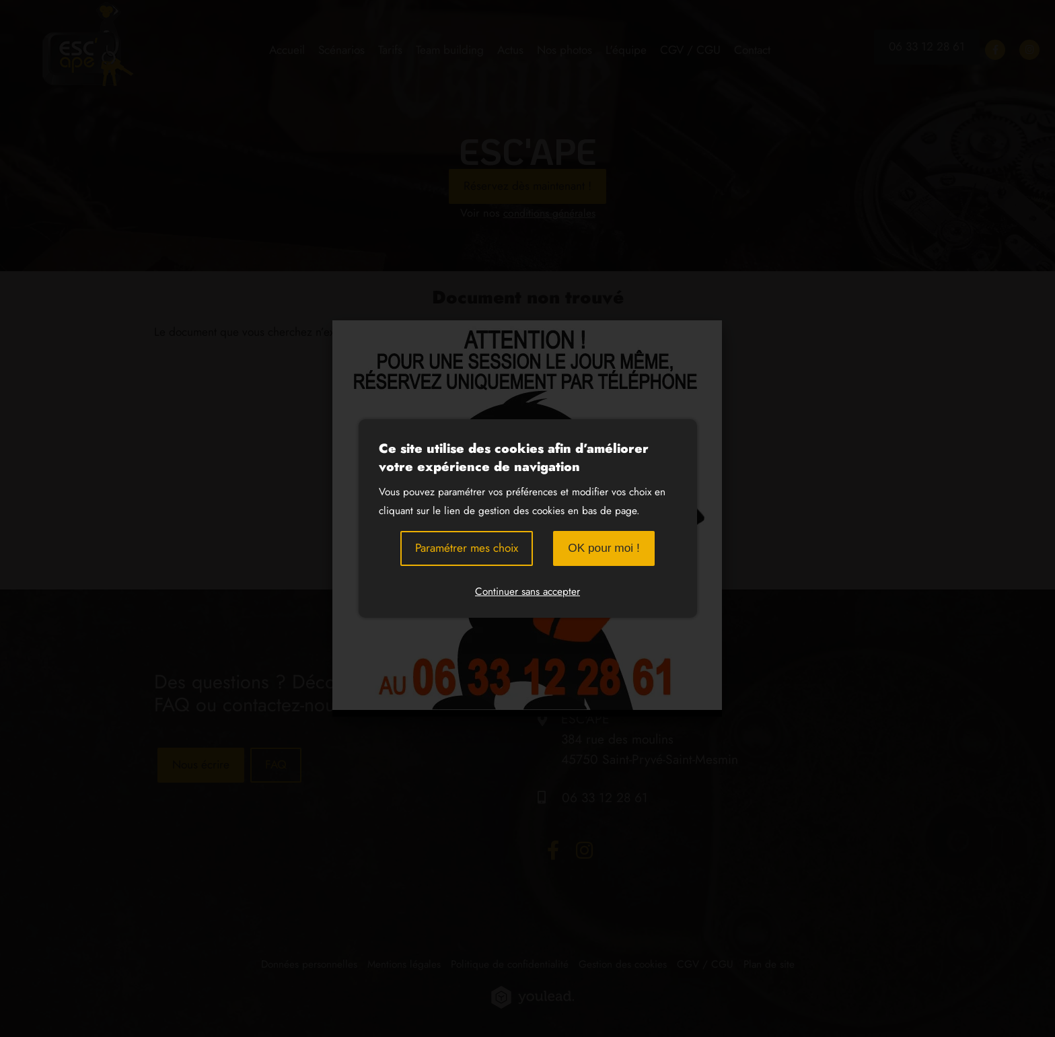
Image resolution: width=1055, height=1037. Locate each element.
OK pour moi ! (604, 548)
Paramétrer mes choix (466, 548)
